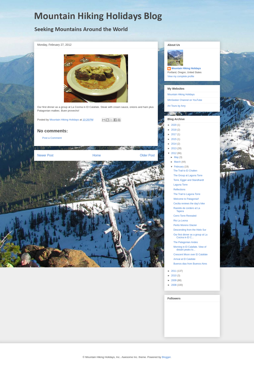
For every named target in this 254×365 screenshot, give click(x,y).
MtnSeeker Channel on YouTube (184, 100)
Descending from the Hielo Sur (189, 229)
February (179, 166)
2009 (174, 280)
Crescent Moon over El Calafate (190, 254)
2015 (174, 139)
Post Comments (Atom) (103, 165)
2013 (174, 148)
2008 (174, 285)
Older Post (147, 155)
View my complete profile (180, 76)
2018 (174, 129)
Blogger (166, 357)
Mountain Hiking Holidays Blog (98, 16)
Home (97, 155)
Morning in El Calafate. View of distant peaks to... (189, 248)
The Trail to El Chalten (185, 170)
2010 (174, 275)
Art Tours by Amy (176, 105)
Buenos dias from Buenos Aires (190, 263)
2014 (174, 143)
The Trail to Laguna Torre (186, 194)
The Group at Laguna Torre (188, 175)
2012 (174, 153)
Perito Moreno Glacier (185, 225)
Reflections (179, 189)
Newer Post (45, 155)
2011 (174, 271)
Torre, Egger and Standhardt (188, 180)
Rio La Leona (180, 220)
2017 (174, 134)
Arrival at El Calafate (184, 259)
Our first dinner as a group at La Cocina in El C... (190, 236)
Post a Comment (52, 137)
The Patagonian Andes (185, 242)
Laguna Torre (180, 184)
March (177, 161)
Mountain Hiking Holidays (186, 68)
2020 (174, 125)
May (176, 157)
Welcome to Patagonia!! (186, 199)
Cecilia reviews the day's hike (189, 203)
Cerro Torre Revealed (185, 215)
